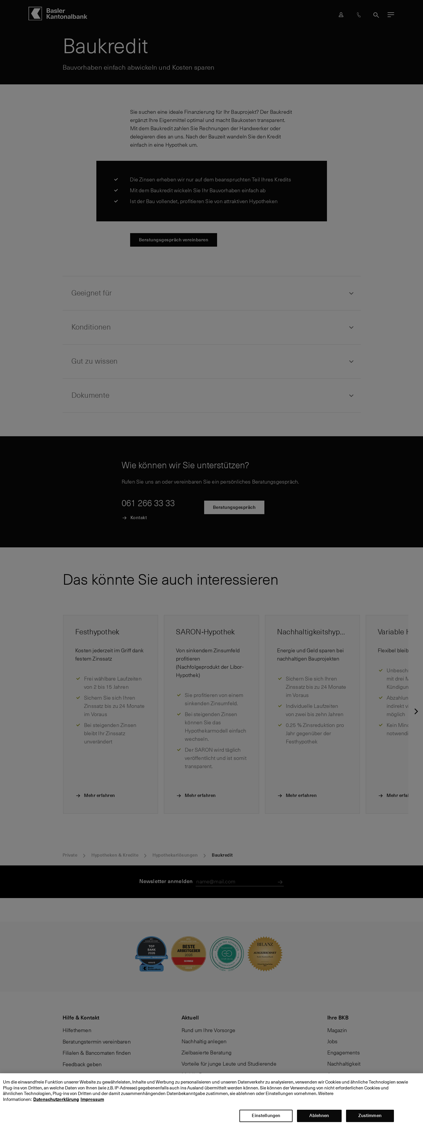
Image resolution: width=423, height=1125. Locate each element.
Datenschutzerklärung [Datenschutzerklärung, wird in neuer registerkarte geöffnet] (56, 1105)
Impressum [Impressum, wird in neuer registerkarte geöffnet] (92, 1105)
